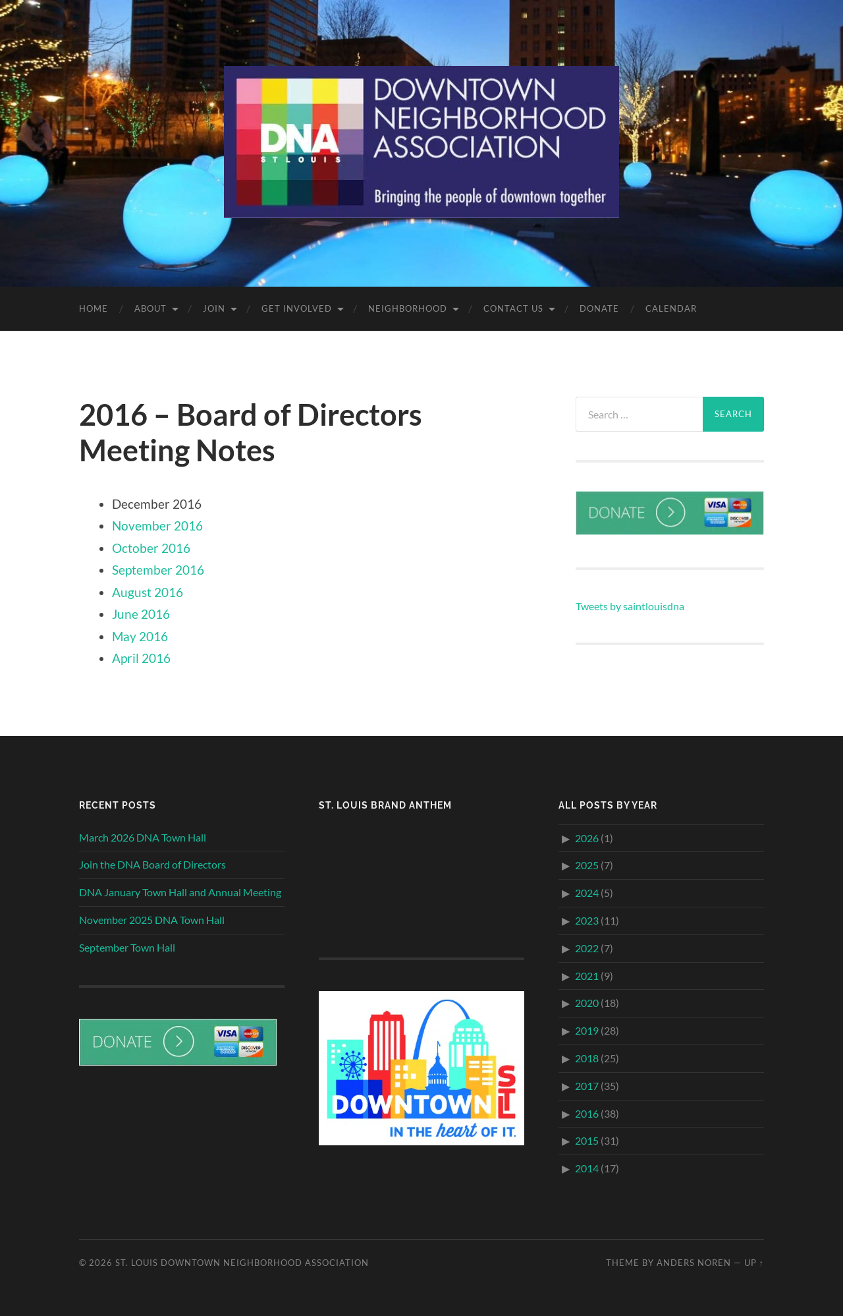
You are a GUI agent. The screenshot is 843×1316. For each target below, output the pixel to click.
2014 (587, 1168)
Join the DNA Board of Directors (152, 864)
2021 (587, 975)
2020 (587, 1002)
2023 (587, 920)
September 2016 (158, 569)
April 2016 (141, 658)
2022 (587, 948)
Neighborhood (407, 308)
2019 (587, 1030)
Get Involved (296, 308)
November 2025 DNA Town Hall (152, 919)
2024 (587, 892)
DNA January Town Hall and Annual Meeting (180, 892)
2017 (587, 1085)
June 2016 (141, 613)
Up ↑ (754, 1262)
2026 (587, 838)
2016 (587, 1113)
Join (214, 308)
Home (93, 308)
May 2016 (140, 636)
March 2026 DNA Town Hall (142, 837)
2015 (587, 1140)
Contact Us (513, 308)
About (150, 308)
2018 (587, 1058)
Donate (599, 308)
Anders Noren (694, 1262)
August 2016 (147, 592)
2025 (587, 865)
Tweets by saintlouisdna (630, 606)
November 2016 (157, 525)
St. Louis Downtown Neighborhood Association (242, 1262)
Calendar (671, 308)
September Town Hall (127, 947)
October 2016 (151, 548)
